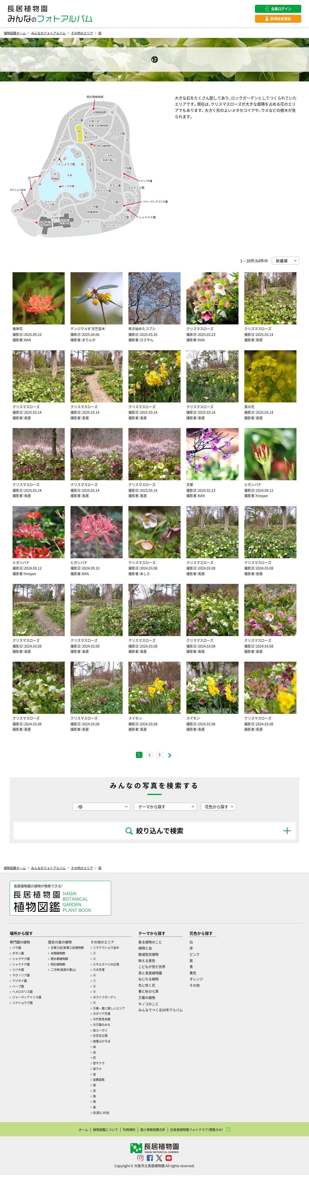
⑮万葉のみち (113, 1033)
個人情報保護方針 (151, 1136)
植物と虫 (161, 957)
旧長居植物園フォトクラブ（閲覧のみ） (205, 1136)
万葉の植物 (163, 1007)
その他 (217, 994)
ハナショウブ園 (24, 1011)
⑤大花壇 (110, 978)
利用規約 (123, 1136)
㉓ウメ (108, 1076)
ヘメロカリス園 (24, 1000)
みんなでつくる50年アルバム (179, 1019)
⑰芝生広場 (111, 1043)
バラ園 (17, 957)
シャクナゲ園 (22, 973)
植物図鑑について (95, 1136)
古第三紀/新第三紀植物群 (75, 957)
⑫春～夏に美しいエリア (121, 1016)
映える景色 (163, 970)
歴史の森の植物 (66, 951)
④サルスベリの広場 (118, 973)
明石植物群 (64, 973)
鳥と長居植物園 (167, 982)
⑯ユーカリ (111, 1038)
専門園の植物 (21, 951)
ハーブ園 (19, 995)
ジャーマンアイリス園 (29, 1005)
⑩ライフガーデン (116, 1005)
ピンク (217, 964)
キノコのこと (165, 1013)
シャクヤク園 (22, 968)
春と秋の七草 (165, 1001)
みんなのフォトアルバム (57, 34)
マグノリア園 (22, 984)
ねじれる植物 (165, 988)
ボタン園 (19, 962)
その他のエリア (97, 34)
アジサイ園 (20, 989)
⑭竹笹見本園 (113, 1027)
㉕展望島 (110, 1087)
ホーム (69, 1136)
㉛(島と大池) (112, 1119)
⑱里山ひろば (113, 1049)
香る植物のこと (167, 951)
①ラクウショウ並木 (118, 957)
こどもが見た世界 (169, 976)
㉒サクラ (110, 1070)
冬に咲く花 (163, 994)
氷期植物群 (64, 962)
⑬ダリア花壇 (113, 1022)
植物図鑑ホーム (17, 34)
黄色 (215, 982)
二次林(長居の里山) (70, 978)
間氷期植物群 (66, 968)
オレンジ (219, 988)
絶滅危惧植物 (165, 964)
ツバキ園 (19, 978)
